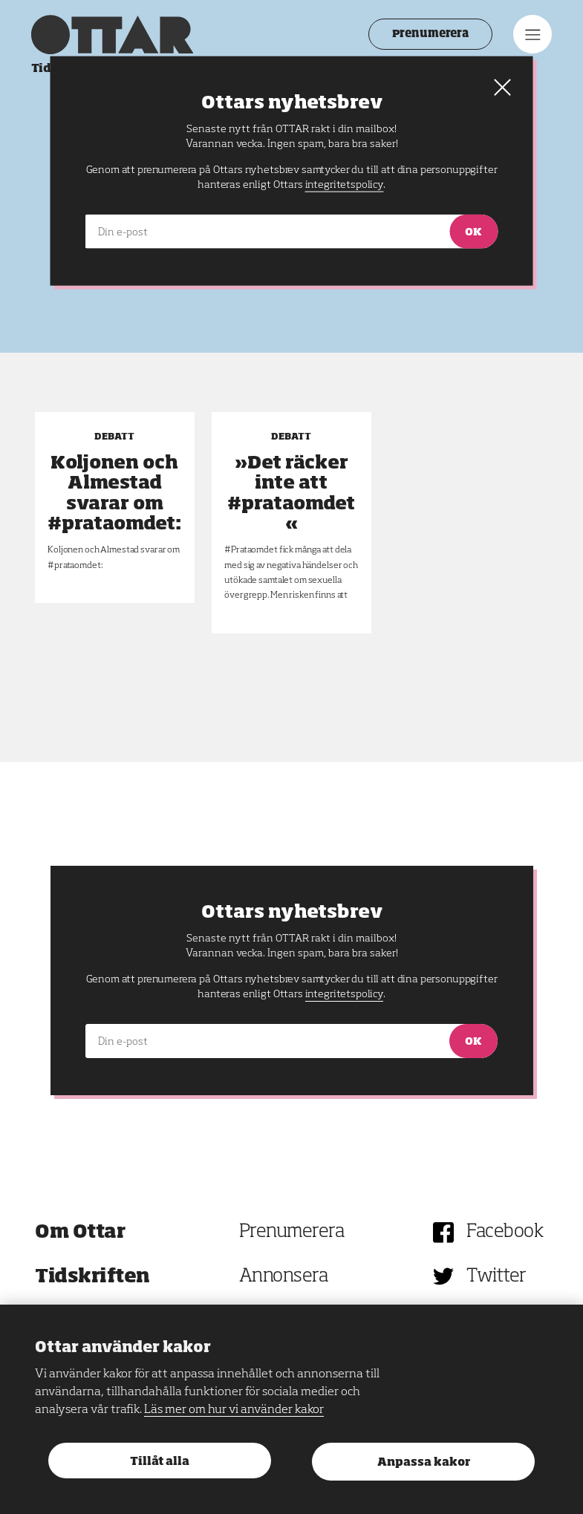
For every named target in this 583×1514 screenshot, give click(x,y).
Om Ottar (80, 1232)
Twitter (496, 1276)
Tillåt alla (159, 1461)
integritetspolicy (344, 994)
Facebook (504, 1232)
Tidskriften (92, 1276)
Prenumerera (426, 34)
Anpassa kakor (423, 1462)
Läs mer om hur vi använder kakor (234, 1410)
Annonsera (283, 1276)
